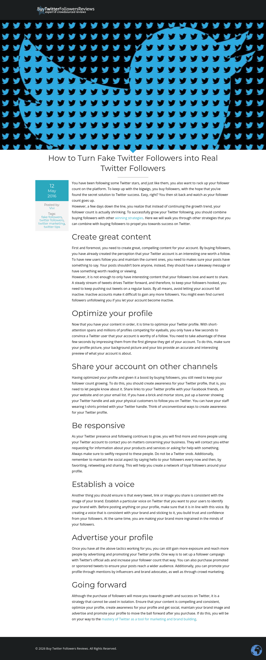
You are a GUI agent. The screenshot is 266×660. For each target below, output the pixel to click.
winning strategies (129, 218)
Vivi (51, 208)
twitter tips (52, 227)
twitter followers (51, 220)
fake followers (51, 217)
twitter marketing (51, 223)
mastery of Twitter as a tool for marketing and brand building (149, 619)
